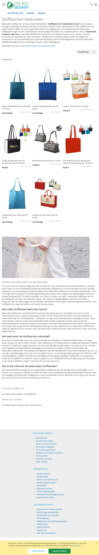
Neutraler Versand (44, 459)
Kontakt (30, 13)
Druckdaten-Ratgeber (45, 447)
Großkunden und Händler (48, 515)
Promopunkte (42, 456)
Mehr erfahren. (75, 546)
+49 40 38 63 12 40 (15, 13)
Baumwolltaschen (33, 46)
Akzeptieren (60, 551)
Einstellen (38, 551)
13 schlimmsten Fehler (46, 450)
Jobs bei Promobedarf (46, 533)
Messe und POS (43, 473)
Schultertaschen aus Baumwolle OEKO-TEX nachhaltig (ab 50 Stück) (78, 161)
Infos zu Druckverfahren (46, 444)
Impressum (42, 530)
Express (41, 13)
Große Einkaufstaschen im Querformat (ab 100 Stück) (13, 161)
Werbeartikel (42, 476)
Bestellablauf (41, 438)
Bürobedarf (42, 485)
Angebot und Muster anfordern (49, 453)
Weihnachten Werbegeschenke (50, 494)
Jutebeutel (50, 46)
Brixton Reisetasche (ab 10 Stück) (46, 160)
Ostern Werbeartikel (45, 491)
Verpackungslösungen (46, 482)
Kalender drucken (44, 488)
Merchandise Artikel (45, 497)
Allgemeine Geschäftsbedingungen (52, 521)
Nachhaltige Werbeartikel (48, 512)
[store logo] (18, 5)
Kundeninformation (44, 441)
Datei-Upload (41, 461)
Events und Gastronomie (47, 479)
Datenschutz (42, 524)
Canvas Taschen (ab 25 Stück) (75, 106)
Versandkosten (43, 518)
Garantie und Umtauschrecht (49, 509)
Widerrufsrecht (43, 527)
